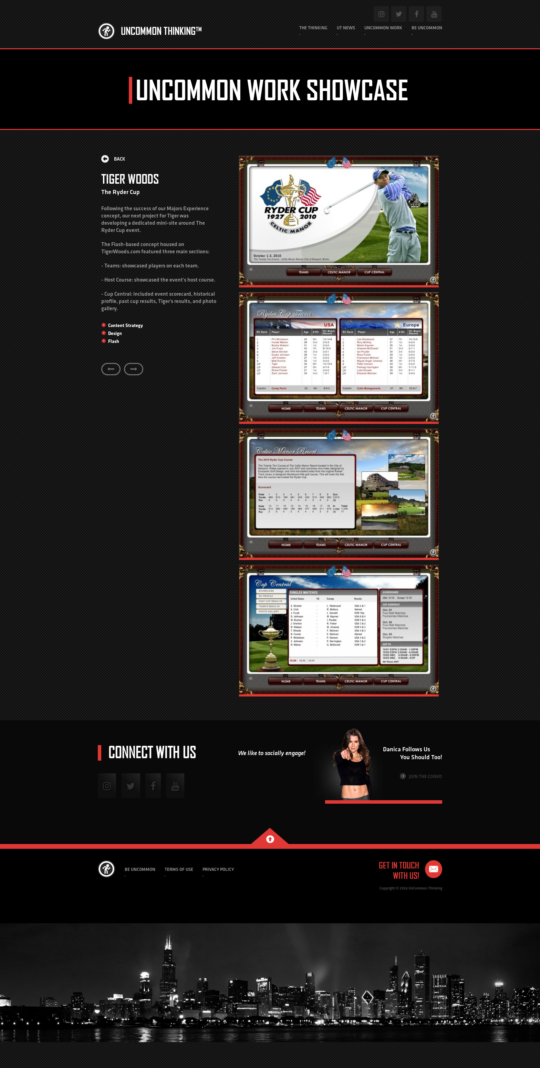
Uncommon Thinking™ (161, 31)
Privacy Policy (218, 869)
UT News (346, 28)
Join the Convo (421, 776)
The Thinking (313, 28)
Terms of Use (179, 869)
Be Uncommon (427, 28)
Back (113, 159)
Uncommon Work (383, 28)
